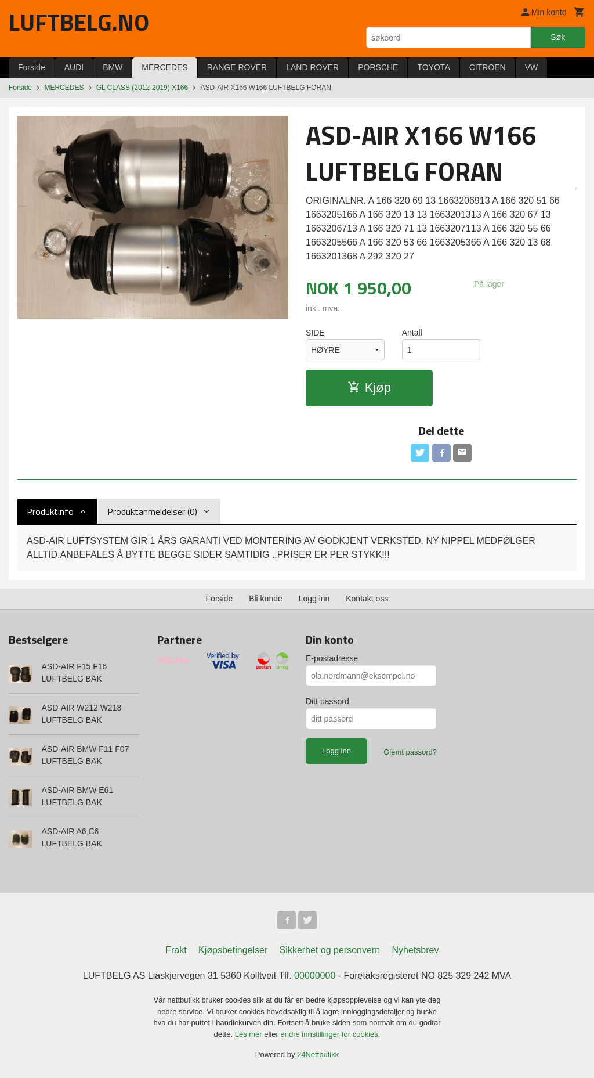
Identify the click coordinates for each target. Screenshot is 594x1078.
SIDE (315, 332)
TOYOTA (433, 67)
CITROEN (487, 67)
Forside (31, 67)
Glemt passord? (410, 752)
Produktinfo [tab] (50, 511)
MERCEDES (164, 67)
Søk (557, 37)
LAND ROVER (312, 67)
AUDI (74, 67)
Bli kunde (265, 598)
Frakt (175, 950)
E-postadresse (332, 658)
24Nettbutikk (318, 1054)
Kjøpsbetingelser (232, 950)
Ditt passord (327, 701)
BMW (112, 67)
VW (531, 67)
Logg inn (314, 598)
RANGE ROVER (237, 67)
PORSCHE (378, 67)
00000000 (314, 975)
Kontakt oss (367, 598)
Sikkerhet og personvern (330, 950)
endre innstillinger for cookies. (330, 1034)
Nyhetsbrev (415, 950)
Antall (412, 332)
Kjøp (369, 387)
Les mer (250, 1034)
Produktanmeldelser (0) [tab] (152, 511)
